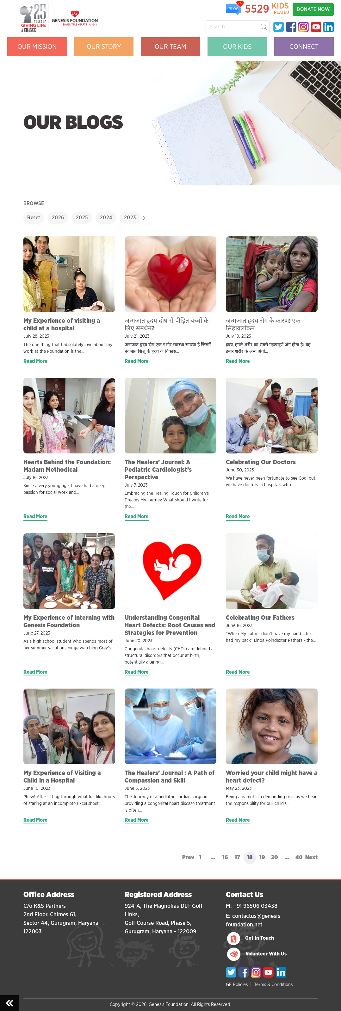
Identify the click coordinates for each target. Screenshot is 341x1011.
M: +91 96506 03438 (251, 906)
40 (299, 857)
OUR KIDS (237, 47)
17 (237, 857)
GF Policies (237, 984)
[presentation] (144, 217)
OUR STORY (104, 47)
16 (225, 857)
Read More (35, 361)
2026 (58, 217)
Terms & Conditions (273, 984)
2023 (130, 217)
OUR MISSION (37, 47)
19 (262, 857)
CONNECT (304, 47)
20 (274, 857)
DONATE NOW (313, 9)
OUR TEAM (170, 47)
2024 (106, 217)
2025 (82, 217)
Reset (33, 217)
